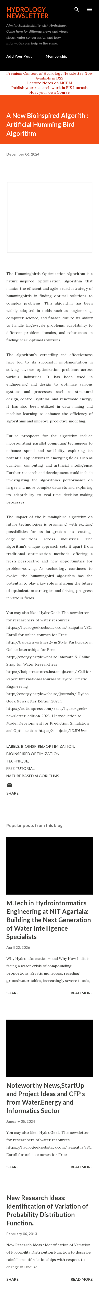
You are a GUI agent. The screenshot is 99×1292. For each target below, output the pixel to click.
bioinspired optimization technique (32, 757)
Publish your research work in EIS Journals (49, 87)
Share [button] (12, 793)
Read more (82, 993)
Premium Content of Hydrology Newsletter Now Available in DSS (49, 76)
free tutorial (20, 768)
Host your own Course (49, 92)
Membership (56, 56)
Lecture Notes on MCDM (49, 83)
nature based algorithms (32, 776)
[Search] (77, 9)
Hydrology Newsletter (27, 12)
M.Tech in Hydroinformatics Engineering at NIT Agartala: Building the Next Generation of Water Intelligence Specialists (48, 919)
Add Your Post (19, 56)
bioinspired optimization (47, 746)
